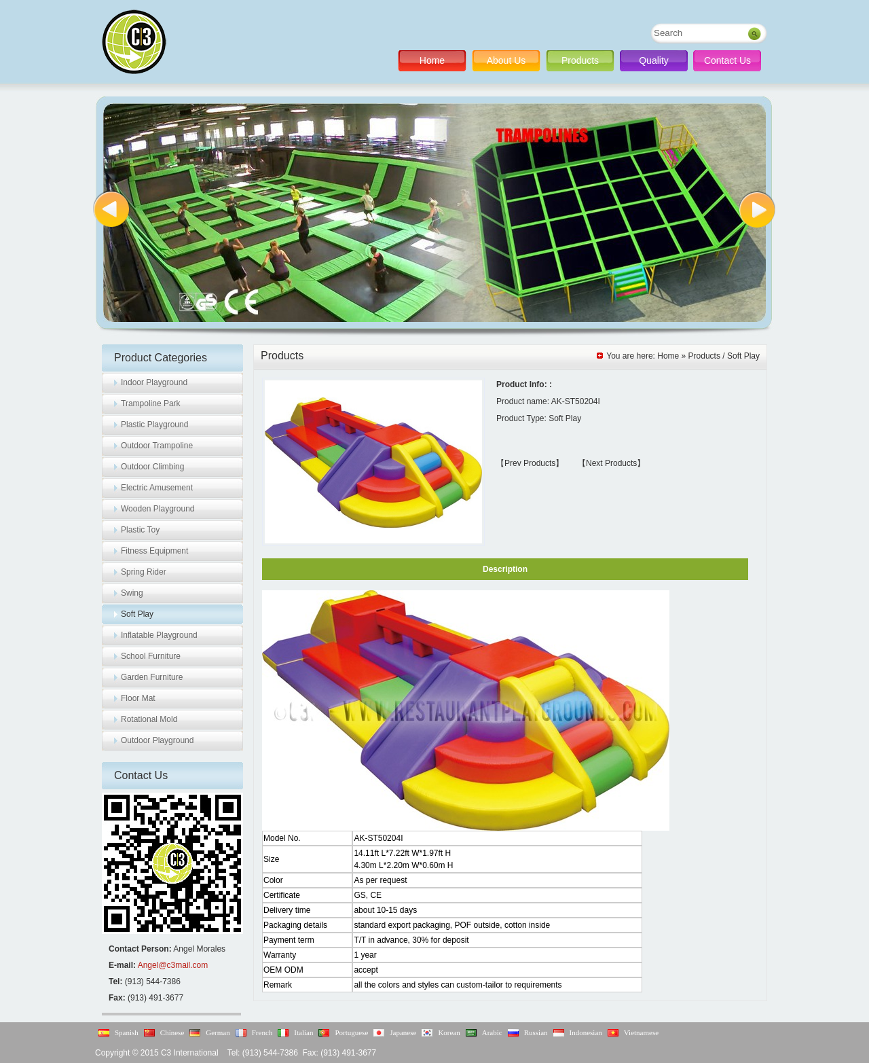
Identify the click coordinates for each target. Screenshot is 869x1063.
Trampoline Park (151, 403)
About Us (506, 60)
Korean (449, 1032)
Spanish (126, 1032)
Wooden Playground (158, 509)
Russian (536, 1032)
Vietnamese (641, 1032)
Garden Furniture (152, 677)
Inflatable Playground (159, 635)
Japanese (403, 1032)
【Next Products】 (611, 463)
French (262, 1032)
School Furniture (151, 656)
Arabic (492, 1032)
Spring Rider (143, 572)
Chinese (172, 1032)
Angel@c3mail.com (173, 965)
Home (432, 60)
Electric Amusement (157, 487)
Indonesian (586, 1032)
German (217, 1032)
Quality (654, 60)
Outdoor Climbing (152, 466)
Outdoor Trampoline (157, 445)
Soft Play (137, 614)
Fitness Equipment (154, 551)
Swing (132, 593)
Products (580, 60)
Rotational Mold (149, 719)
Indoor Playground (154, 382)
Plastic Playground (154, 424)
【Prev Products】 (529, 463)
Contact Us (727, 60)
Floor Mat (138, 698)
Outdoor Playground (157, 740)
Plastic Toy (140, 530)
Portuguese (351, 1032)
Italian (303, 1032)
